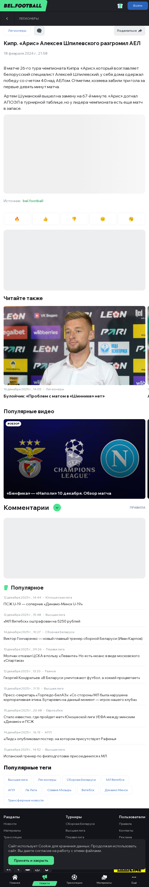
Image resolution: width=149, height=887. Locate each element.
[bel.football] (24, 5)
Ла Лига (31, 790)
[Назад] (7, 19)
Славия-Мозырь (59, 790)
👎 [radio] (74, 218)
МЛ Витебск (115, 780)
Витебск (88, 790)
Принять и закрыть (31, 860)
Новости (10, 824)
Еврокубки (54, 710)
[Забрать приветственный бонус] (120, 5)
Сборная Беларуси (59, 632)
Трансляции (13, 837)
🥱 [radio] (132, 218)
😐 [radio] (103, 218)
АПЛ (48, 732)
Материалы (12, 830)
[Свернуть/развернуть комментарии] (57, 507)
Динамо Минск (116, 790)
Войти (137, 5)
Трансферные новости (26, 800)
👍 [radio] (46, 218)
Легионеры (29, 18)
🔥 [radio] (17, 218)
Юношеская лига (58, 597)
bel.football (33, 200)
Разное (50, 671)
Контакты (126, 830)
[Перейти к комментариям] (39, 31)
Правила (137, 507)
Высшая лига (55, 615)
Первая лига (55, 649)
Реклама (125, 837)
